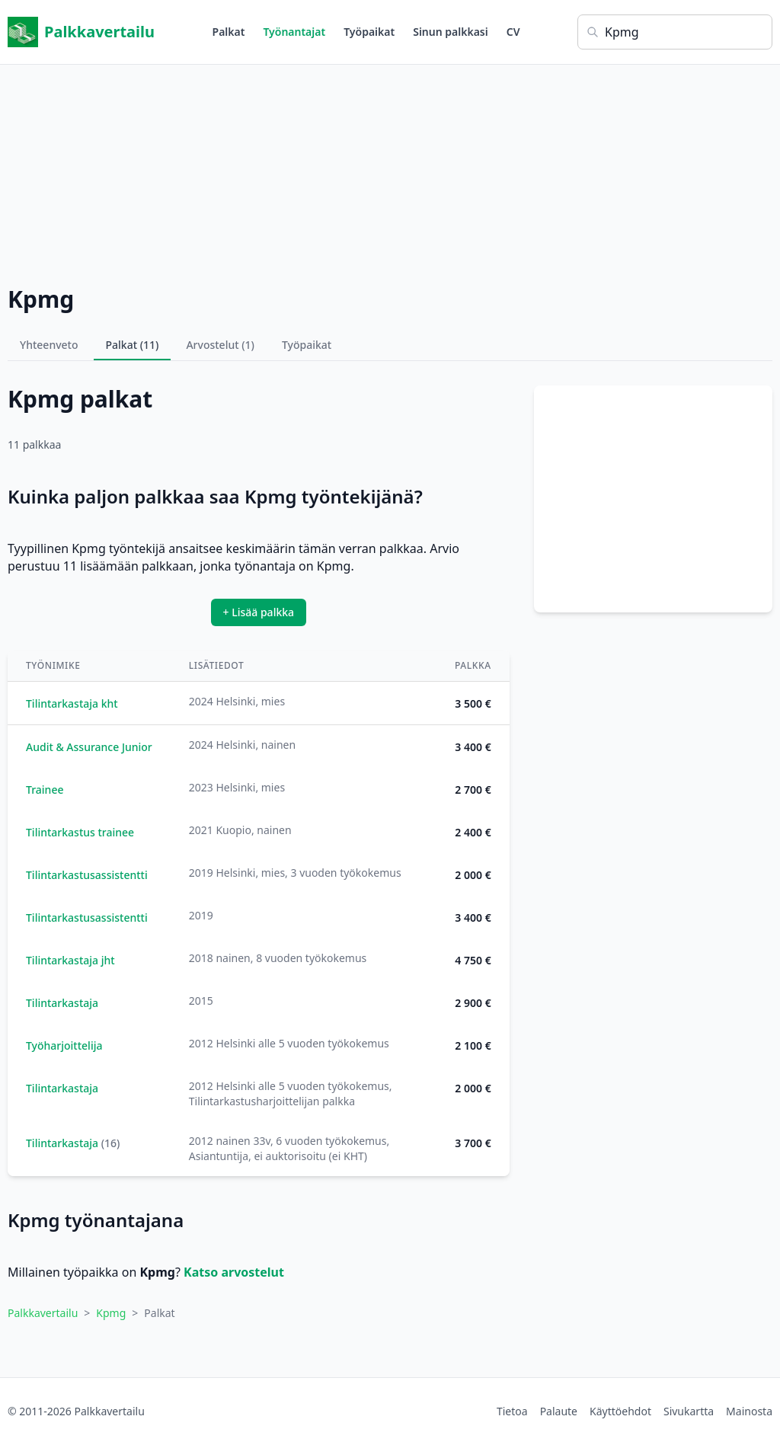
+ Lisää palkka (259, 612)
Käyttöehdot (620, 1411)
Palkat (229, 31)
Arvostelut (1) (220, 344)
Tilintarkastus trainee (80, 832)
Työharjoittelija (64, 1045)
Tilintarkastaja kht (72, 703)
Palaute (558, 1411)
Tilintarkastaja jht (70, 960)
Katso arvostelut (234, 1272)
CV (513, 31)
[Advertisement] (390, 171)
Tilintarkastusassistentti (87, 875)
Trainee (44, 789)
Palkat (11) (132, 344)
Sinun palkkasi (450, 31)
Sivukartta (688, 1411)
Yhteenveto (49, 344)
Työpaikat (369, 31)
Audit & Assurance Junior (89, 747)
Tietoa (512, 1411)
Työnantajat (294, 31)
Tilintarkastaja (62, 1003)
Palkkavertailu (81, 32)
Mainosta (749, 1411)
